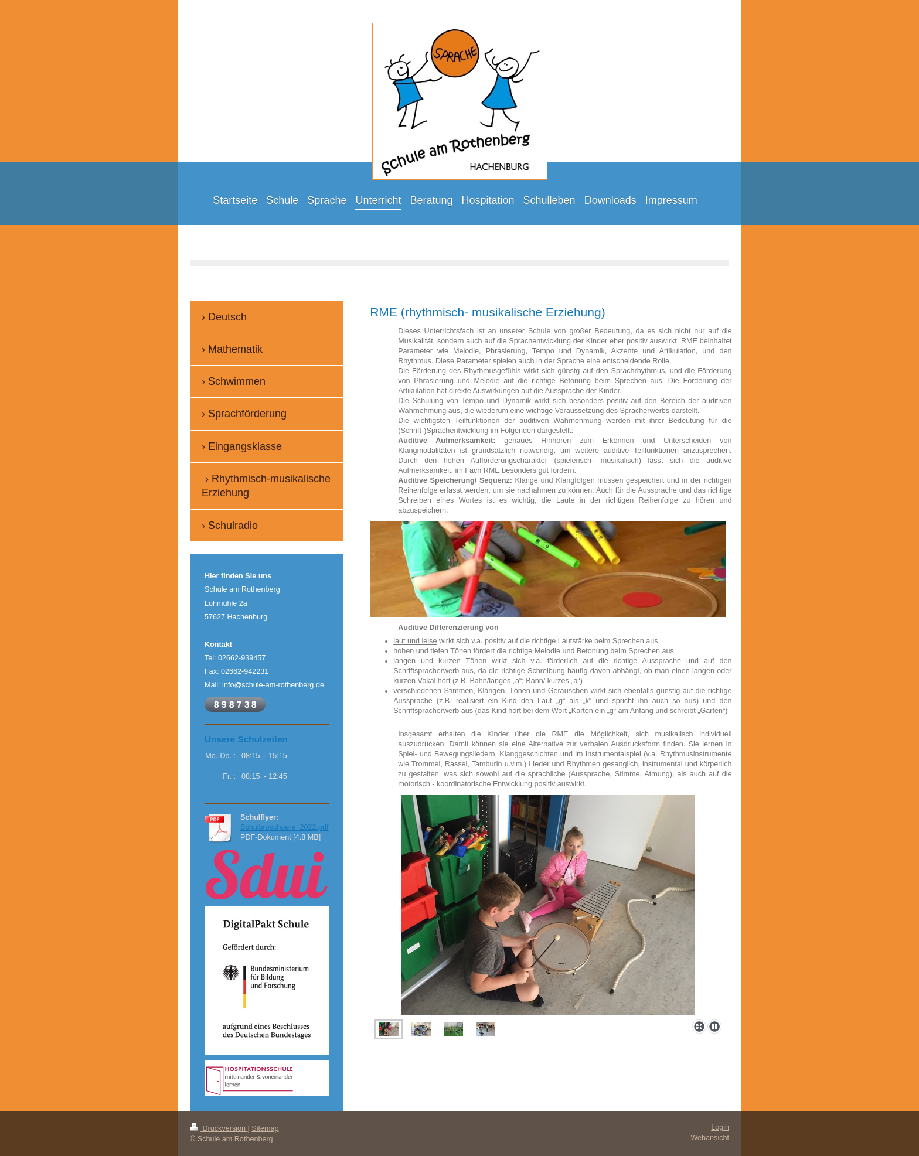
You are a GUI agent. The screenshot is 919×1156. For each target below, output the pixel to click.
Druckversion (218, 1128)
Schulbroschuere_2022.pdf (284, 827)
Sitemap (264, 1128)
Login (720, 1127)
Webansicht (709, 1138)
